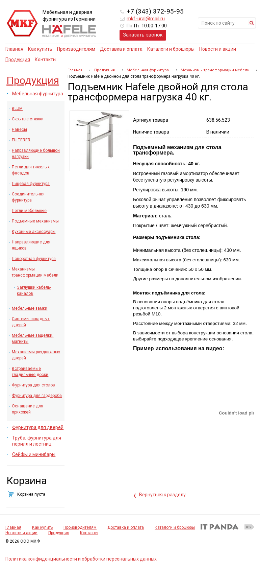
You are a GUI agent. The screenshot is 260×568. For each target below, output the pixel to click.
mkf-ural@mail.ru (146, 19)
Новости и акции (21, 532)
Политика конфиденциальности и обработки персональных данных (81, 559)
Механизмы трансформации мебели (215, 70)
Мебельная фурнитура (148, 70)
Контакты (89, 532)
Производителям (80, 527)
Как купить (42, 527)
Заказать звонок (143, 35)
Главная (75, 70)
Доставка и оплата (125, 527)
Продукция (17, 59)
